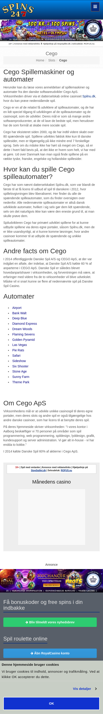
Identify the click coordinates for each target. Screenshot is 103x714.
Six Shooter (20, 366)
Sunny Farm (20, 377)
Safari (16, 355)
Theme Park (20, 382)
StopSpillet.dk (38, 470)
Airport (16, 308)
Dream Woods (22, 329)
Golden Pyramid (23, 339)
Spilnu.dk (88, 96)
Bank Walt (19, 313)
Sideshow (19, 361)
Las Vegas (19, 345)
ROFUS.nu (66, 470)
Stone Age (19, 371)
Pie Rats (18, 350)
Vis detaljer (82, 689)
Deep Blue (19, 318)
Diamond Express (24, 323)
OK (51, 703)
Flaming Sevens (23, 334)
